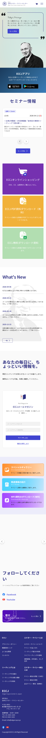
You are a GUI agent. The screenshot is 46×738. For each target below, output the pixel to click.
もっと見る (13, 31)
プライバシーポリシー (9, 644)
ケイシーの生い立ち (30, 648)
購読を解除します (23, 443)
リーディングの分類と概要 (10, 677)
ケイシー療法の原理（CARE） (34, 676)
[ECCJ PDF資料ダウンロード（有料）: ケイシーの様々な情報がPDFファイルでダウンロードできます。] (23, 211)
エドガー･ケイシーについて (33, 644)
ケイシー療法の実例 (30, 680)
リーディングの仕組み (9, 674)
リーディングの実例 (8, 681)
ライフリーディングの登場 (33, 655)
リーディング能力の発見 (32, 651)
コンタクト (5, 655)
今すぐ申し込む (23, 438)
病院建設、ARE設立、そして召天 (33, 660)
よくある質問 (6, 651)
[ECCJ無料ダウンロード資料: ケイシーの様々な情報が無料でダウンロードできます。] (23, 243)
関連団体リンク (7, 648)
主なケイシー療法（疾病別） (33, 684)
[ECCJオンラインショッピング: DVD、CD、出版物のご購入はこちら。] (23, 178)
